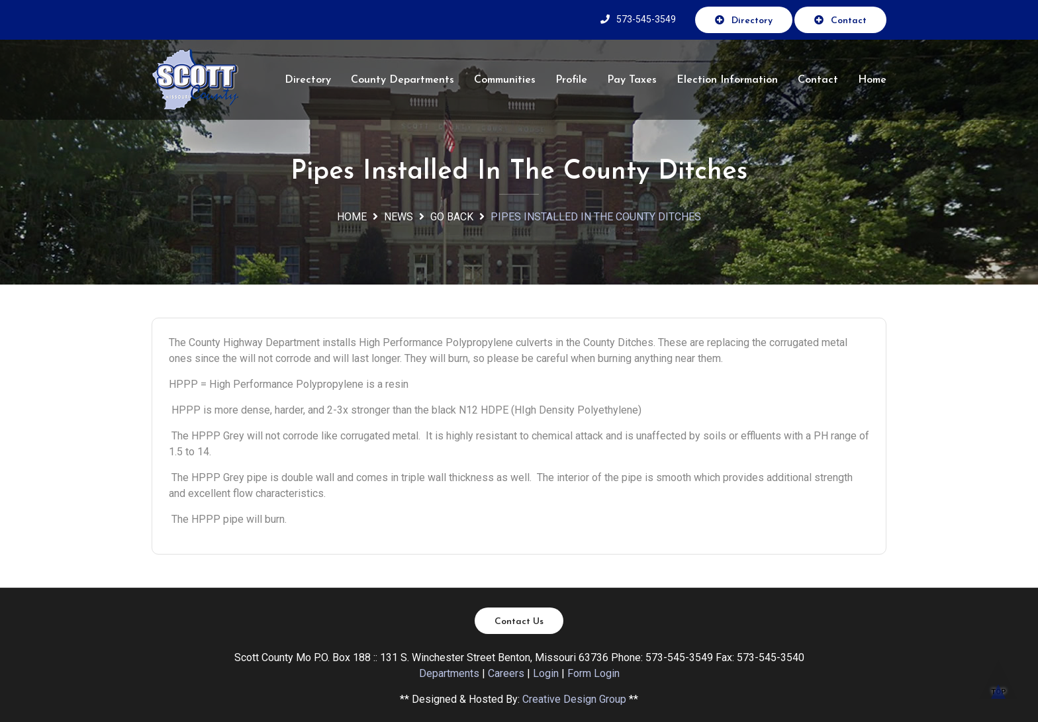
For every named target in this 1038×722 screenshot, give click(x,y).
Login (546, 673)
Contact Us (519, 622)
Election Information (727, 80)
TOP (998, 685)
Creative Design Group (574, 699)
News (398, 216)
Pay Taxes (632, 80)
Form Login (593, 673)
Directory (744, 20)
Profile (571, 80)
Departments (449, 673)
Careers (506, 673)
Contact (840, 20)
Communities (505, 80)
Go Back (451, 216)
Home (872, 80)
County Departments (402, 80)
